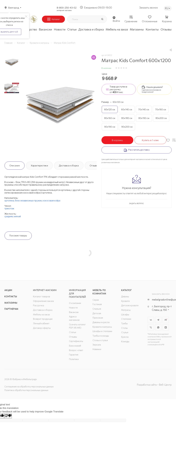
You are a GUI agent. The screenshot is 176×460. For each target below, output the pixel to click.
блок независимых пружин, (29, 200)
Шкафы (125, 314)
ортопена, (9, 200)
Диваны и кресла (101, 322)
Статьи (72, 332)
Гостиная (97, 304)
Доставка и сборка (69, 165)
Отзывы (94, 165)
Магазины (10, 302)
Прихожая (98, 317)
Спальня (97, 308)
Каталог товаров (41, 296)
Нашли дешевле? (154, 87)
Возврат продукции (42, 319)
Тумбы (124, 323)
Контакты (10, 296)
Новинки (97, 349)
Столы (124, 328)
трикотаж (9, 208)
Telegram (158, 320)
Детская (97, 313)
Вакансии (73, 312)
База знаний (75, 345)
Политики (74, 359)
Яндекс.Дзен (166, 327)
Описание (14, 165)
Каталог (126, 290)
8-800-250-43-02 (66, 7)
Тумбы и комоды (101, 335)
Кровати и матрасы (102, 326)
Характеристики (39, 165)
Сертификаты (76, 341)
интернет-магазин (64, 10)
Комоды (125, 341)
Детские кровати (129, 305)
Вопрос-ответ (76, 350)
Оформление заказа (43, 301)
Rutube (166, 320)
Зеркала (97, 344)
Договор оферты (42, 328)
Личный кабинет (41, 323)
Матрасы (126, 310)
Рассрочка (38, 305)
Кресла (124, 337)
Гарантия (73, 354)
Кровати (125, 301)
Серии (96, 299)
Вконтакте (151, 320)
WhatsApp (158, 327)
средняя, (9, 216)
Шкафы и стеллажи (102, 331)
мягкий (17, 216)
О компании (75, 303)
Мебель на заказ (41, 314)
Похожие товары (18, 235)
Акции (8, 290)
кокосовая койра (51, 200)
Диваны (125, 296)
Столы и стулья (100, 340)
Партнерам (11, 309)
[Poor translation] (8, 416)
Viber (151, 327)
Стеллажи (126, 319)
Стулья (124, 332)
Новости (73, 307)
